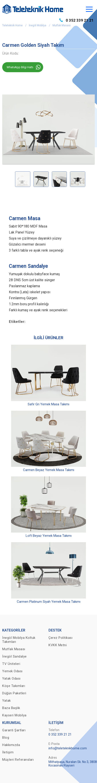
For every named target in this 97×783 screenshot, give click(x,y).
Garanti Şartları (13, 730)
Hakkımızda (11, 745)
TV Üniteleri (11, 664)
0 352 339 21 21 (80, 20)
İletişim (8, 752)
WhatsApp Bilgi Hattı (20, 67)
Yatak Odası (11, 678)
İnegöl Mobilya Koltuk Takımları (18, 640)
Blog (5, 738)
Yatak (6, 701)
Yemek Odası (12, 671)
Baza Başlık (11, 708)
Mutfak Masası (61, 25)
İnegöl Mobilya (37, 25)
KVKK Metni (57, 645)
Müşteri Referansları (18, 760)
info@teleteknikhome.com (67, 748)
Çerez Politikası (60, 638)
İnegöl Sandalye (14, 656)
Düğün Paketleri (14, 693)
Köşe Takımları (13, 686)
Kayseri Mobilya (14, 715)
